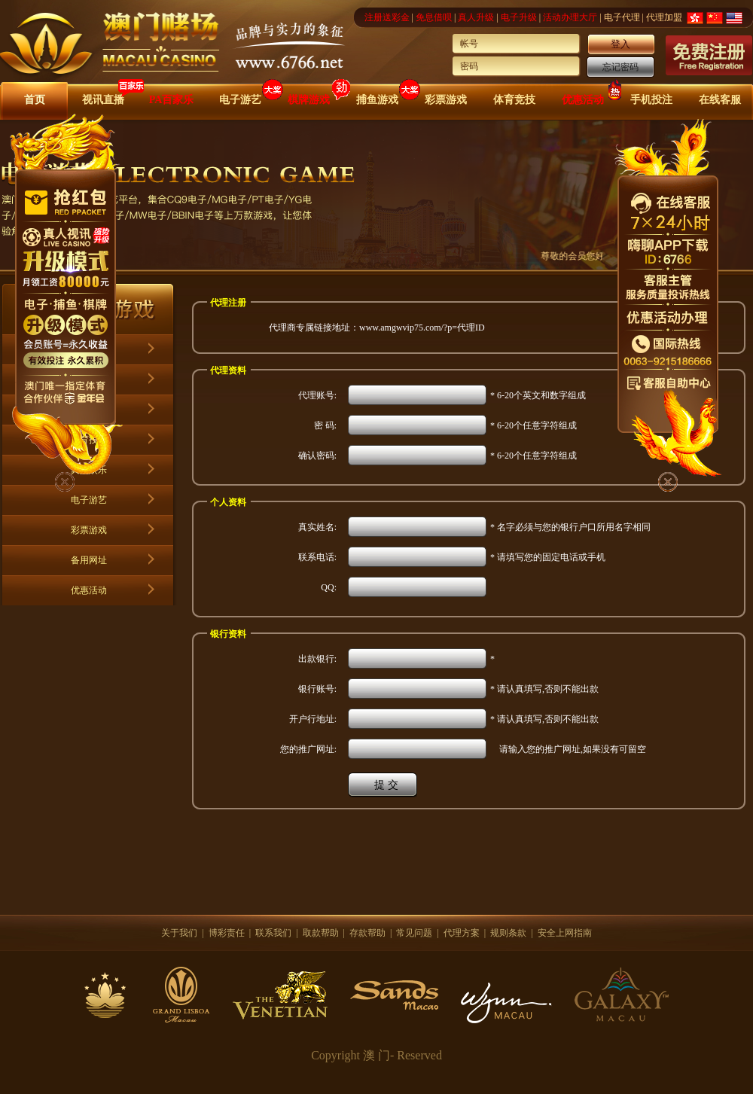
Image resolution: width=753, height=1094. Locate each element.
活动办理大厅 (570, 17)
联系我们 (273, 933)
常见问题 (414, 933)
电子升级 (519, 17)
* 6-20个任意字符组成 (533, 425)
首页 (34, 99)
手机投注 (651, 99)
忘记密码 (620, 67)
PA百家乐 (171, 99)
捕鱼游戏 (377, 99)
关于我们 (179, 933)
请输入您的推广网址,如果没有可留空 (568, 749)
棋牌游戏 (309, 99)
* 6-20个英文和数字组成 (538, 395)
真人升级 (476, 17)
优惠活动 (583, 99)
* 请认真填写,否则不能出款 (544, 689)
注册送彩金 (387, 17)
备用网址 (89, 560)
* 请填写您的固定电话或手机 (547, 557)
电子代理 (622, 17)
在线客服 (720, 99)
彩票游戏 (446, 99)
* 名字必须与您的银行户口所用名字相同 (570, 527)
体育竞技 (514, 99)
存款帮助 (367, 933)
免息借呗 (434, 17)
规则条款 (508, 933)
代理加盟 (664, 17)
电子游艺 (240, 99)
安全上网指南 (565, 933)
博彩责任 (227, 933)
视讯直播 (103, 99)
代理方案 (462, 933)
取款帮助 (321, 933)
